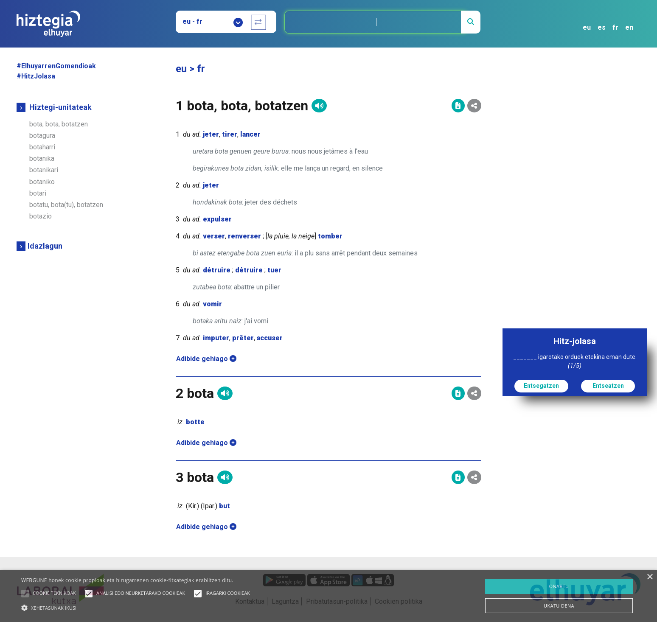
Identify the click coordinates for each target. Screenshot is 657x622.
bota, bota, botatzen (58, 124)
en (629, 27)
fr (615, 27)
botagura (42, 136)
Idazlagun (45, 245)
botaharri (42, 147)
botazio (40, 216)
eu (587, 27)
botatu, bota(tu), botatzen (66, 205)
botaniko (42, 182)
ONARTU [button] (559, 586)
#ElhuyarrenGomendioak (56, 66)
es (602, 27)
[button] (25, 593)
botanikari (43, 170)
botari (37, 193)
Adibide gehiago (206, 359)
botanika (41, 158)
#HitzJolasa (36, 76)
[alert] (328, 596)
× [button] (649, 577)
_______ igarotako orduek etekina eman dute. (575, 361)
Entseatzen (608, 385)
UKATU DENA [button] (559, 605)
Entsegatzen (541, 385)
